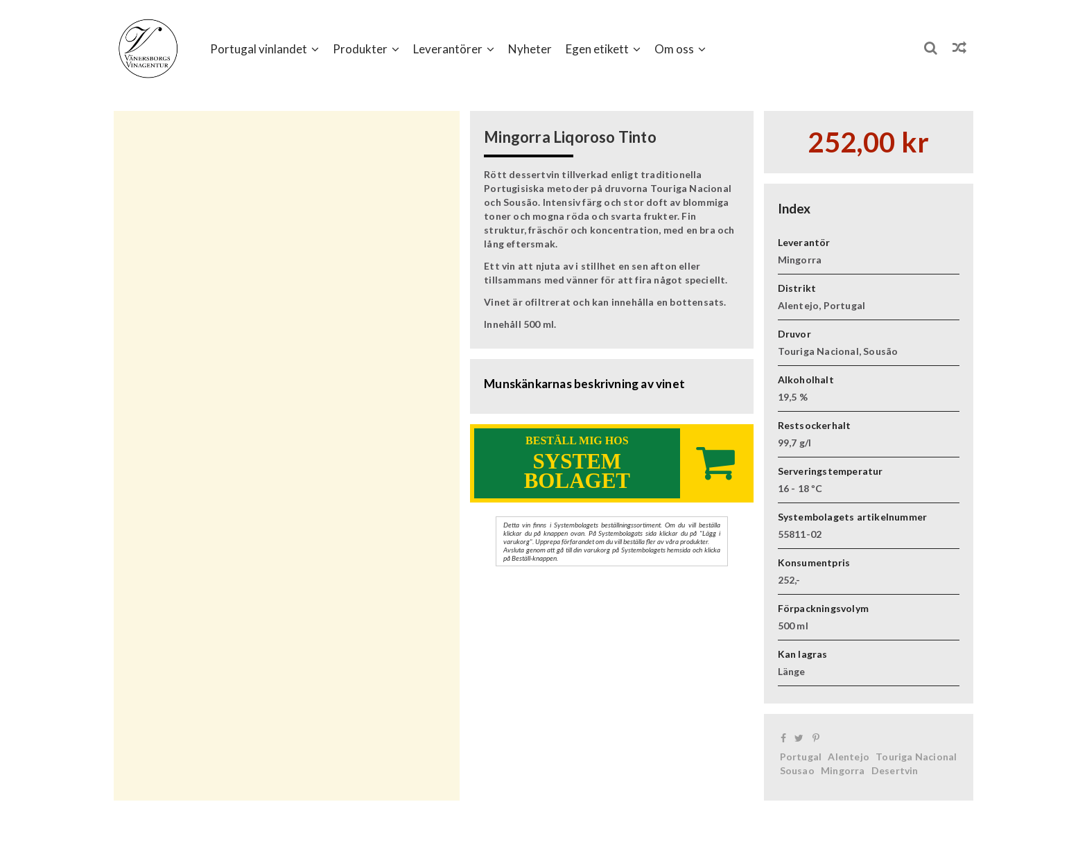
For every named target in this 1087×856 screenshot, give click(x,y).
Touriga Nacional (916, 756)
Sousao (797, 770)
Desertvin (895, 770)
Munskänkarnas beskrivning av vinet (584, 383)
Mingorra (843, 770)
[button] (264, 48)
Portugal (801, 756)
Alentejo (848, 756)
